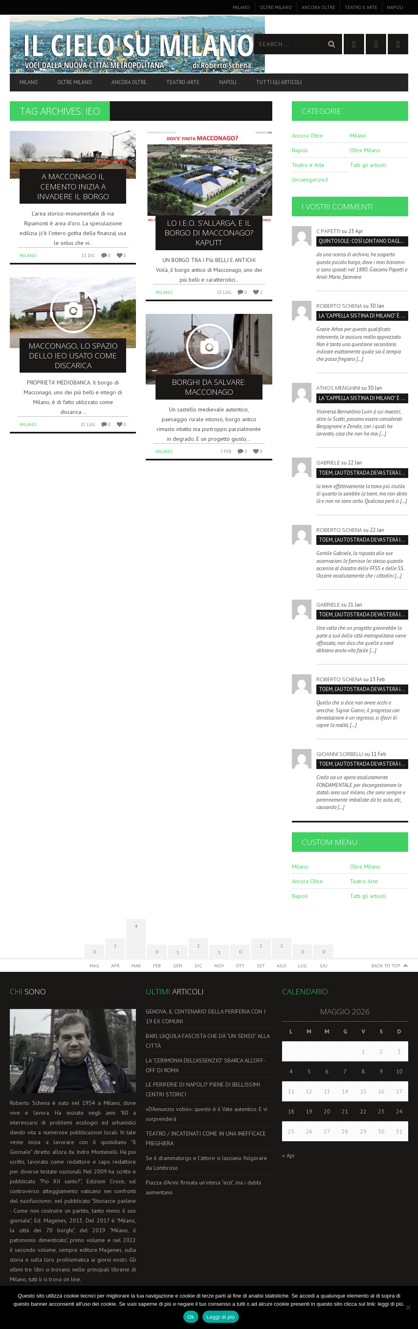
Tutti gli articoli (279, 82)
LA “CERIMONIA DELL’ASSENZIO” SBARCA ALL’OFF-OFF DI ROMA (205, 1065)
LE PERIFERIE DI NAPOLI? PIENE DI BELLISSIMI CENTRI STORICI (203, 1089)
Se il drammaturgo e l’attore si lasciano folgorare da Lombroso (206, 1162)
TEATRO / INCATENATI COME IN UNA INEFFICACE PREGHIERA (206, 1138)
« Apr (288, 1155)
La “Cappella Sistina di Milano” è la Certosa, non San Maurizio (363, 315)
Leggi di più (221, 1317)
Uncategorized (310, 179)
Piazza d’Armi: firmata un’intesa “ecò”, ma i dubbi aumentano (203, 1187)
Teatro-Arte (183, 82)
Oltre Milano (276, 7)
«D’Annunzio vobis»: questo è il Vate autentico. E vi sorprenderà (206, 1113)
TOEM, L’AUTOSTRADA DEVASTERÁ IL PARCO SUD (363, 472)
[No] (408, 1307)
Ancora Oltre (318, 7)
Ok (190, 1317)
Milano (241, 7)
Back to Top (385, 965)
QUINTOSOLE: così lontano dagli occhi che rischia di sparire (363, 241)
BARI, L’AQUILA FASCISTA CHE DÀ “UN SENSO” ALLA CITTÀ (207, 1040)
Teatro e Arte (361, 7)
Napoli (395, 7)
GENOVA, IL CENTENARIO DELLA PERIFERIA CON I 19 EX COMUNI (205, 1016)
